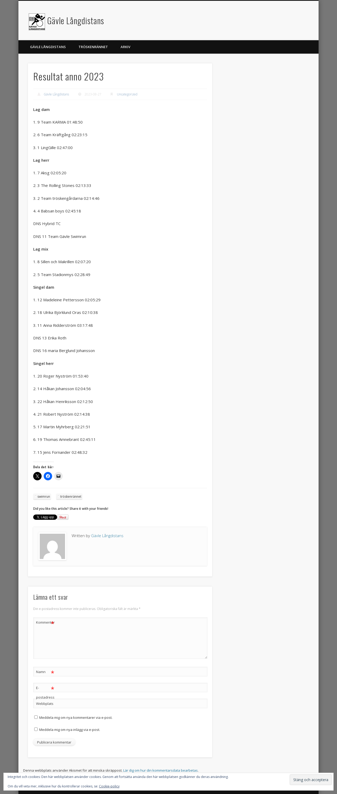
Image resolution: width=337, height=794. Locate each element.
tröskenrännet (70, 496)
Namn (45, 671)
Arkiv (125, 46)
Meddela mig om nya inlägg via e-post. (69, 729)
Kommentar (45, 622)
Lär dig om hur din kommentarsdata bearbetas (160, 770)
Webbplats (44, 703)
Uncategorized (127, 94)
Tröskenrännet (93, 46)
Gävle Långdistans (75, 20)
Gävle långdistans (48, 46)
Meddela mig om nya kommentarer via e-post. (75, 717)
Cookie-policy (109, 786)
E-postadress (45, 691)
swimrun (43, 496)
